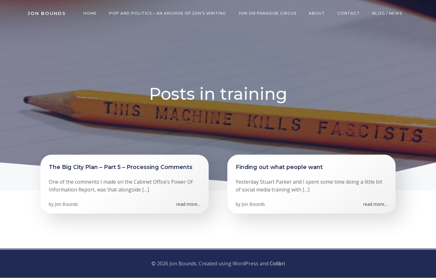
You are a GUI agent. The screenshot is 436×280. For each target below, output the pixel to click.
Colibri (277, 266)
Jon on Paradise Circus (269, 14)
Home (91, 14)
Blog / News (388, 14)
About (318, 14)
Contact (350, 14)
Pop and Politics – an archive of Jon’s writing (168, 14)
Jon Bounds (67, 208)
